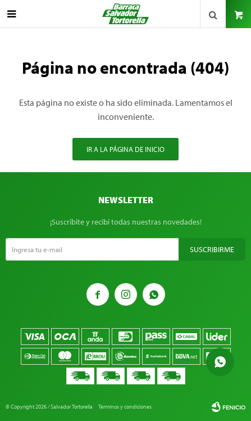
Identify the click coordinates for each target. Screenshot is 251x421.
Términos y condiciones (125, 406)
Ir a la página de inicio (125, 149)
